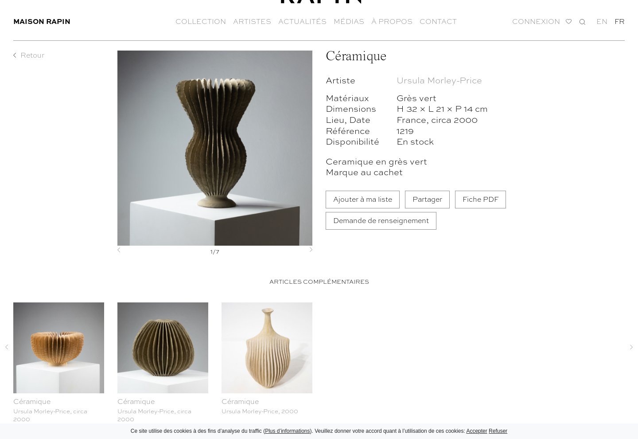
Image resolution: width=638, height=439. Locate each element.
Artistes (252, 17)
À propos (391, 17)
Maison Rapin (41, 17)
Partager (427, 199)
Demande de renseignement (381, 220)
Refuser (498, 431)
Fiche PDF (480, 199)
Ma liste (569, 18)
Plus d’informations (287, 431)
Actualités (302, 17)
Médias (349, 17)
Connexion (536, 18)
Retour (32, 55)
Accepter (476, 431)
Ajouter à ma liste (362, 199)
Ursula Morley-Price (439, 79)
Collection (200, 17)
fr (620, 17)
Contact (438, 17)
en (601, 17)
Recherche (582, 18)
